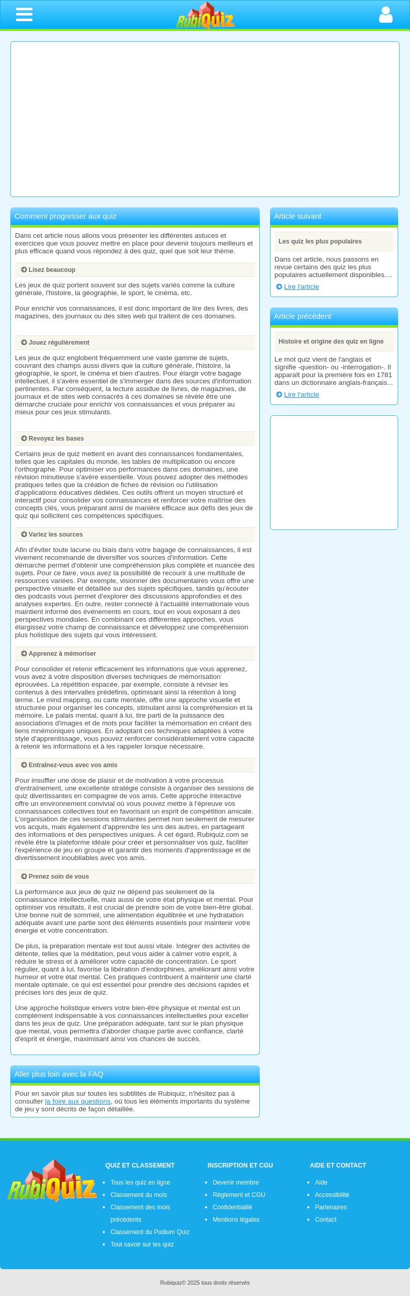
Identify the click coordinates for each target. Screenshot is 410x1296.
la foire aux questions (78, 1101)
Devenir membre (236, 1182)
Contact (326, 1219)
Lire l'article (297, 286)
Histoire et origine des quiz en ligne (331, 341)
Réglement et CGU (239, 1194)
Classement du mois (139, 1194)
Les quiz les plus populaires (320, 241)
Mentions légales (236, 1219)
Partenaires (331, 1207)
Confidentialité (233, 1207)
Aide (321, 1182)
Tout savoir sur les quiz (142, 1244)
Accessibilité (332, 1194)
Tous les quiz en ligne (140, 1182)
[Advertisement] (205, 119)
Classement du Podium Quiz (150, 1232)
